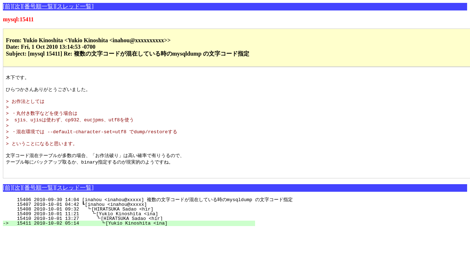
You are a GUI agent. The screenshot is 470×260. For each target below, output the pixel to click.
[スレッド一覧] (74, 6)
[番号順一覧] (38, 6)
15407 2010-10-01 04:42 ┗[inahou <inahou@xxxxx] (134, 215)
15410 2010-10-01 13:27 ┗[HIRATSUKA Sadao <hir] (132, 229)
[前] (8, 6)
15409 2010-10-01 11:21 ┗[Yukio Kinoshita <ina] (133, 224)
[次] (17, 6)
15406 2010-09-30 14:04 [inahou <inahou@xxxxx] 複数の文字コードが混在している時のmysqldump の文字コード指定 (151, 210)
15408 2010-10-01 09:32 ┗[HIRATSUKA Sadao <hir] (133, 220)
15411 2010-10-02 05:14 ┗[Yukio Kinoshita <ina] (132, 234)
